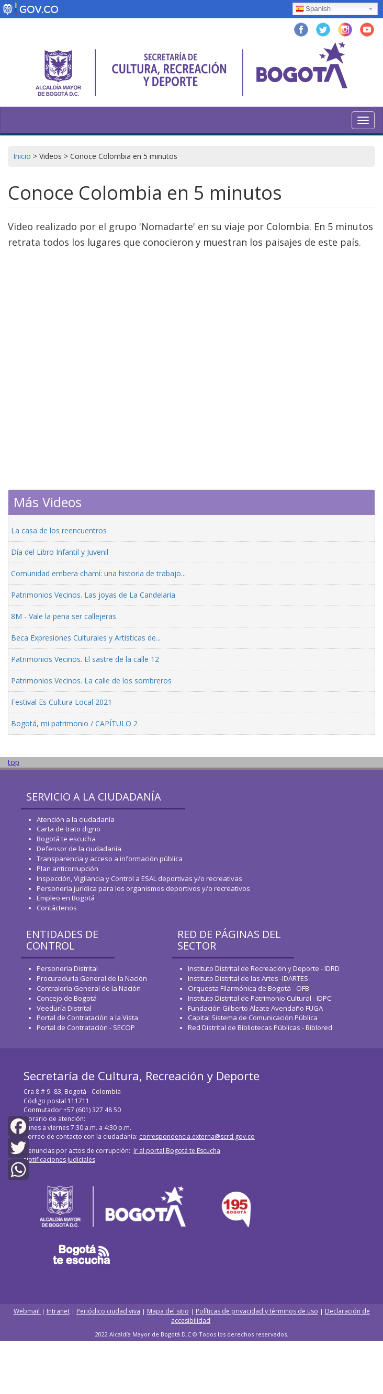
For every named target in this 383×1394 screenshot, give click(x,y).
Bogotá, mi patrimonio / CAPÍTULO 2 (74, 723)
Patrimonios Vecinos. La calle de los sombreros (91, 680)
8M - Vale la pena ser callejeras (63, 616)
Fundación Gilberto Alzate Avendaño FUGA (255, 1008)
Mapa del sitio (168, 1311)
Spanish (313, 9)
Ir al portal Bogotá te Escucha (176, 1150)
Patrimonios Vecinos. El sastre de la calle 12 (85, 659)
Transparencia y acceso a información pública (110, 858)
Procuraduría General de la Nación (92, 978)
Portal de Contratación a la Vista (87, 1017)
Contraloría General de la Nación (89, 988)
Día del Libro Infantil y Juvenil (59, 552)
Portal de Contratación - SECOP (86, 1027)
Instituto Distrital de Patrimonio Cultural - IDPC (259, 998)
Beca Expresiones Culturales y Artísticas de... (86, 638)
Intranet (58, 1311)
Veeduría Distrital (64, 1008)
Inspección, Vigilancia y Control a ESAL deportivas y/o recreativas (139, 878)
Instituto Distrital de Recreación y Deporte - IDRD (264, 968)
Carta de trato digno (68, 828)
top (13, 762)
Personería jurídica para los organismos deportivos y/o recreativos (143, 888)
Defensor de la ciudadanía (79, 848)
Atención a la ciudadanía (76, 819)
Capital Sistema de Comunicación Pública (253, 1017)
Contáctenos (57, 907)
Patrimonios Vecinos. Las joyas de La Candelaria (93, 595)
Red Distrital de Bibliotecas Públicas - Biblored (260, 1027)
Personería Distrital (67, 968)
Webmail (27, 1311)
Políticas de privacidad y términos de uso (257, 1311)
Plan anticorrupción (67, 868)
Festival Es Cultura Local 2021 (61, 702)
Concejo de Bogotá (67, 998)
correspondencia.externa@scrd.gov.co (197, 1136)
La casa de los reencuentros (59, 530)
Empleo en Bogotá (66, 897)
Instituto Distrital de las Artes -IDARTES (249, 978)
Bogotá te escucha (66, 838)
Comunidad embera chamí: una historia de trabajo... (98, 573)
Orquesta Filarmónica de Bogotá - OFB (248, 988)
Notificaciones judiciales (59, 1159)
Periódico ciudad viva (108, 1311)
